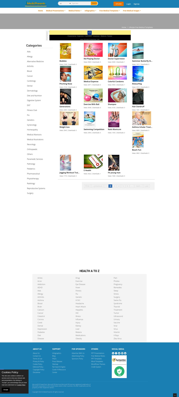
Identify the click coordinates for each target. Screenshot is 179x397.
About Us (36, 353)
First (87, 186)
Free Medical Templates (108, 11)
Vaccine (117, 322)
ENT (28, 105)
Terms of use (37, 359)
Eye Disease (80, 284)
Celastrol (41, 316)
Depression (42, 329)
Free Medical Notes (98, 356)
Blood (29, 71)
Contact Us (37, 356)
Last (147, 186)
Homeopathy (32, 129)
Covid (40, 322)
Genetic (79, 297)
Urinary (117, 319)
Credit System (96, 367)
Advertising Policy (78, 356)
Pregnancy (118, 284)
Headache (80, 303)
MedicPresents (47, 392)
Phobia (116, 281)
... (132, 186)
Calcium (41, 310)
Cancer (30, 76)
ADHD (40, 287)
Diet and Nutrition (34, 95)
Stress (116, 294)
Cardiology (31, 81)
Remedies (118, 287)
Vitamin (117, 332)
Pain (115, 278)
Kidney (78, 326)
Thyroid (117, 306)
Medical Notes (74, 11)
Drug (78, 278)
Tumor (116, 313)
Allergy (30, 56)
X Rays (116, 335)
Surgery (30, 193)
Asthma (41, 300)
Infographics (90, 11)
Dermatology (32, 90)
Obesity (79, 338)
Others (30, 154)
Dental (29, 86)
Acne (40, 281)
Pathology (31, 164)
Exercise (79, 281)
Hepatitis (79, 310)
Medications (81, 335)
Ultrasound (118, 316)
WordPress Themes (98, 364)
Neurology (31, 144)
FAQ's (54, 359)
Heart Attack (81, 306)
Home (40, 11)
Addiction (41, 284)
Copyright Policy (38, 370)
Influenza (79, 319)
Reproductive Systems (36, 188)
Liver (77, 329)
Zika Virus (118, 338)
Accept (5, 390)
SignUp (137, 4)
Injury (78, 322)
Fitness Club (32, 110)
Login (128, 4)
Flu (28, 115)
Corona (41, 319)
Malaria (79, 332)
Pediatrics (31, 169)
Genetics (30, 120)
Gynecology (32, 125)
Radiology (31, 183)
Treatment (118, 310)
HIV (77, 313)
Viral (115, 326)
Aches (40, 278)
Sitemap (55, 364)
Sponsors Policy (77, 359)
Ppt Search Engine (58, 367)
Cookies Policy (10, 372)
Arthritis (30, 66)
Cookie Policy (37, 364)
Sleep (116, 290)
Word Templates (97, 361)
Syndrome (118, 303)
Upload (119, 4)
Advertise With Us (78, 353)
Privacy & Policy (38, 361)
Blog (53, 356)
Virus (116, 329)
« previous (97, 186)
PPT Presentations (97, 353)
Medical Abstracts (34, 134)
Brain (40, 306)
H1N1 (78, 300)
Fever (78, 287)
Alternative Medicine (35, 61)
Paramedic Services (35, 159)
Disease (41, 338)
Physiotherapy (33, 178)
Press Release (57, 361)
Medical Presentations (55, 11)
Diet (39, 335)
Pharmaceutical (33, 173)
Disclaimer (36, 372)
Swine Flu (117, 300)
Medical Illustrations (35, 139)
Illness (78, 316)
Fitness (78, 290)
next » (139, 186)
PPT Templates (96, 359)
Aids (28, 51)
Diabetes (41, 332)
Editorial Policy (38, 367)
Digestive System (34, 100)
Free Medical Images (131, 11)
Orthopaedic (32, 149)
